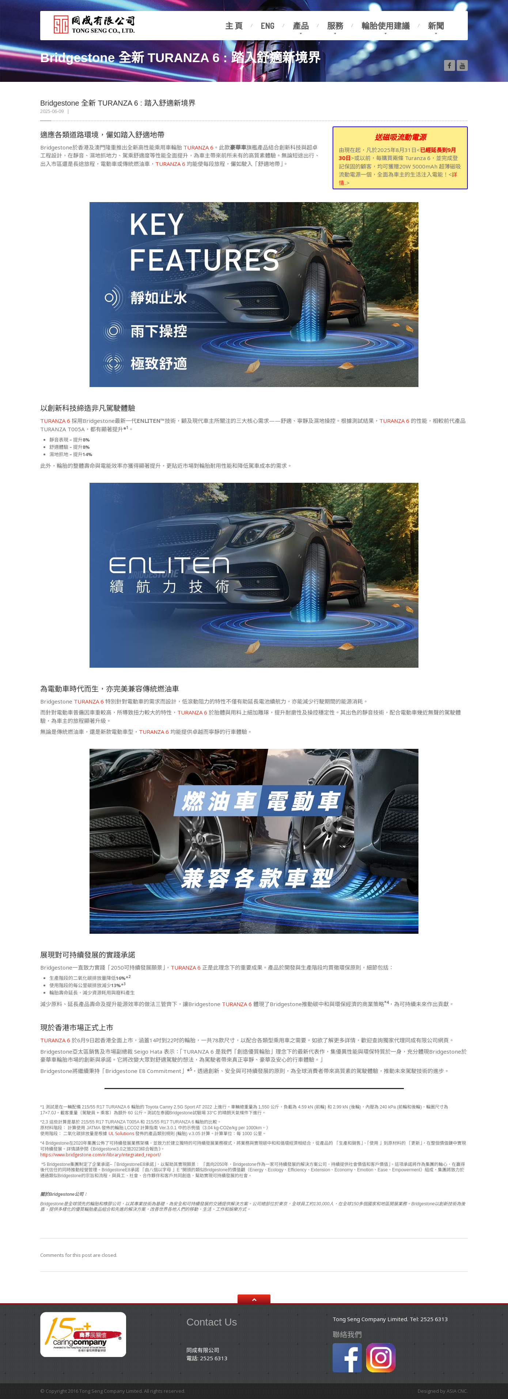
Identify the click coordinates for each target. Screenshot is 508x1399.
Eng (267, 25)
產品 (301, 25)
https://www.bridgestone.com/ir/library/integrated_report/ (100, 1155)
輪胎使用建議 (385, 25)
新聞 (436, 25)
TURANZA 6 (198, 147)
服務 (335, 25)
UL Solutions (122, 1133)
